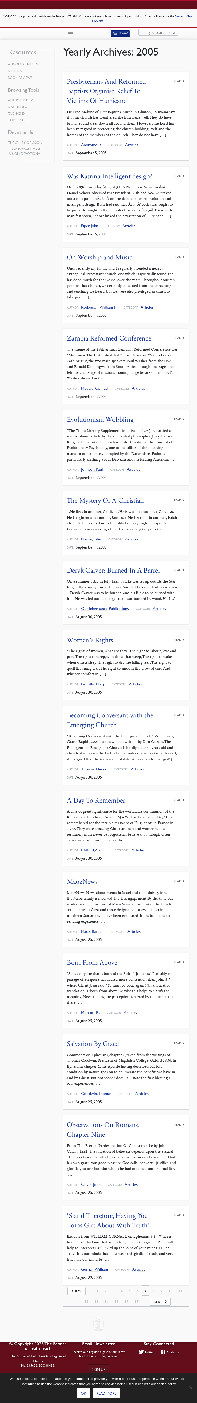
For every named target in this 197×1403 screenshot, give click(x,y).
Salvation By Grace (93, 1044)
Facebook (170, 1352)
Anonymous (91, 145)
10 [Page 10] (170, 1291)
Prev (78, 1291)
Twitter (146, 1352)
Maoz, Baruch (92, 931)
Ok (83, 1393)
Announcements (23, 64)
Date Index (17, 107)
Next (158, 1302)
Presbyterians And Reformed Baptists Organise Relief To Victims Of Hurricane (106, 91)
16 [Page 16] (126, 1301)
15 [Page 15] (116, 1301)
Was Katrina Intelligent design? (109, 176)
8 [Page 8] (153, 1291)
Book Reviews (20, 77)
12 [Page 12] (86, 1301)
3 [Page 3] (114, 1291)
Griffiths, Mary (93, 684)
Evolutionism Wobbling (100, 419)
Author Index (20, 100)
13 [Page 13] (96, 1301)
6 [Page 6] (137, 1291)
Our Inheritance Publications (105, 608)
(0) (120, 33)
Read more (106, 1393)
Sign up (98, 1369)
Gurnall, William (94, 1269)
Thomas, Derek (94, 769)
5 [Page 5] (130, 1291)
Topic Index (18, 120)
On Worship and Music (99, 257)
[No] (190, 1387)
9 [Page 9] (161, 1291)
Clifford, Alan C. (94, 850)
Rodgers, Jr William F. (98, 307)
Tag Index (16, 113)
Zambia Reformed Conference (109, 338)
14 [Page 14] (106, 1301)
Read (177, 81)
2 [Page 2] (106, 1291)
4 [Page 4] (122, 1291)
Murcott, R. (90, 1012)
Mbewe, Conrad (94, 388)
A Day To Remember (96, 800)
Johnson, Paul (92, 469)
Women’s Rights (90, 640)
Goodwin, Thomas (96, 1093)
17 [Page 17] (136, 1301)
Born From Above (92, 963)
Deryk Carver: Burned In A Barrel (113, 570)
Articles (131, 145)
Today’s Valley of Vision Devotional (25, 151)
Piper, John (89, 226)
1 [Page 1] (98, 1291)
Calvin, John (91, 1184)
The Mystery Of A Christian (105, 501)
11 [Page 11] (180, 1291)
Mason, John (91, 539)
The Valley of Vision (25, 142)
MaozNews (82, 881)
